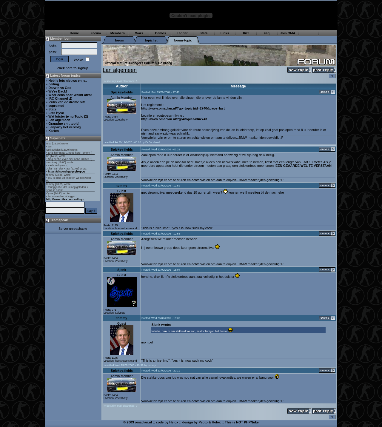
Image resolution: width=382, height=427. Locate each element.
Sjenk (121, 270)
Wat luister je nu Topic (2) (68, 116)
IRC (246, 33)
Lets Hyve (56, 113)
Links (225, 33)
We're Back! (57, 91)
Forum (96, 33)
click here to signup (72, 68)
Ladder (182, 33)
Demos (160, 33)
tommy (121, 185)
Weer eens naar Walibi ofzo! (70, 95)
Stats (204, 33)
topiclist (151, 40)
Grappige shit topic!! (64, 123)
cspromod (56, 105)
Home (74, 33)
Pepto (203, 422)
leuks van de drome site (67, 102)
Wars (139, 33)
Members (117, 33)
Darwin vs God (59, 88)
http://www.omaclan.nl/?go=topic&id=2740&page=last (183, 108)
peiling (53, 84)
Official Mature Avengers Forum (129, 63)
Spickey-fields (122, 92)
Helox (173, 422)
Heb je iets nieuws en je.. (67, 80)
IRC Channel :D (60, 98)
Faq (267, 33)
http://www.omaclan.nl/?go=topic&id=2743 (174, 119)
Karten (53, 130)
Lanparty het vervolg (64, 127)
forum (119, 40)
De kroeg (165, 63)
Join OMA (287, 33)
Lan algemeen (59, 120)
